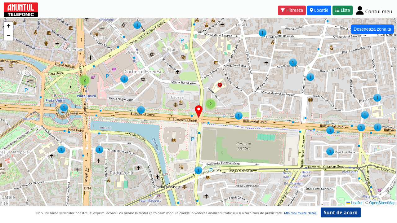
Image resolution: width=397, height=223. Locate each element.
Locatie (319, 10)
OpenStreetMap (382, 203)
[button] (198, 170)
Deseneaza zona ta (372, 29)
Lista (342, 10)
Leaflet (354, 203)
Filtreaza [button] (292, 10)
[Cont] (374, 10)
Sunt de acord (341, 212)
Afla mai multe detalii (300, 213)
